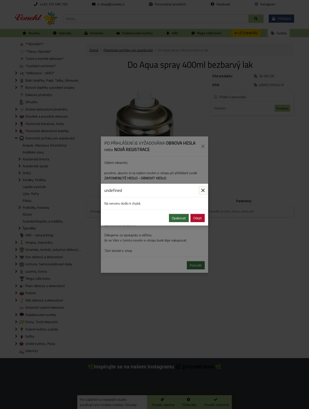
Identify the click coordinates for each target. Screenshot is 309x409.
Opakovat (179, 218)
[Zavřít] (203, 190)
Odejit (197, 218)
